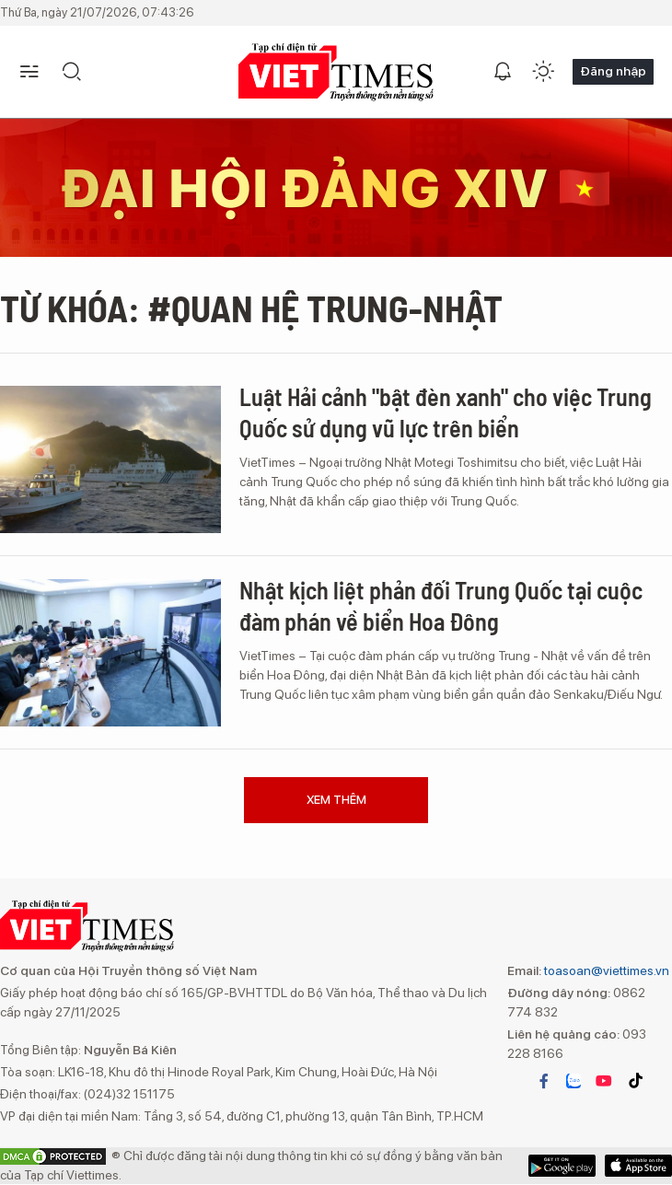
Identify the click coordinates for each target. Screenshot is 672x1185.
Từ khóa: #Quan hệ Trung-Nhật (251, 307)
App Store (562, 1166)
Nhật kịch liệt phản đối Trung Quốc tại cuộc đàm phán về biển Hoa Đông (441, 605)
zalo (573, 1081)
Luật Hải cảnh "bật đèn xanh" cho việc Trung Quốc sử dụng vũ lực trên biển (445, 412)
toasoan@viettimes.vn (605, 970)
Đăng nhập (613, 71)
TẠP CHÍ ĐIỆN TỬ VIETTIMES (336, 72)
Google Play (638, 1166)
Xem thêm (336, 800)
